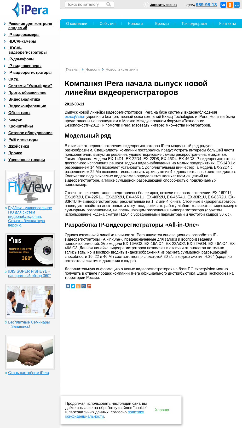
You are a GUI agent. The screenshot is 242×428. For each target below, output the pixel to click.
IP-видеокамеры (24, 35)
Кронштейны (20, 126)
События (107, 24)
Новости (135, 24)
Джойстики (18, 146)
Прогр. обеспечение (27, 93)
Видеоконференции (27, 106)
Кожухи (15, 119)
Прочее (15, 153)
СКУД (13, 79)
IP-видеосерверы (24, 66)
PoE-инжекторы (23, 140)
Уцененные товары (26, 160)
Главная (73, 69)
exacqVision (75, 117)
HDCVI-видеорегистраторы (27, 50)
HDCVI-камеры (22, 41)
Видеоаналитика (24, 99)
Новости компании (122, 69)
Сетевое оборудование (30, 133)
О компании (76, 24)
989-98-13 (206, 4)
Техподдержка (194, 24)
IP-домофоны (21, 59)
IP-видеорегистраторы (30, 72)
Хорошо (162, 410)
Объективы (19, 113)
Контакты (227, 24)
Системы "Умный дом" (30, 86)
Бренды (162, 24)
